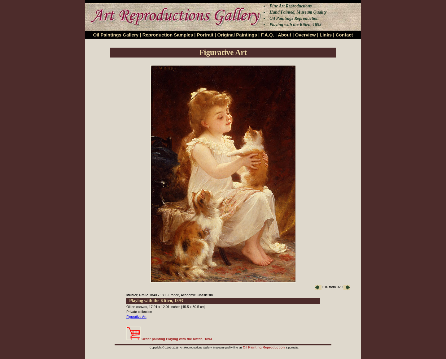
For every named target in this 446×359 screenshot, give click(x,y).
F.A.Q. (267, 34)
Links (326, 34)
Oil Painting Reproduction (264, 347)
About (284, 34)
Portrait (205, 34)
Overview (305, 34)
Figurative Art (136, 316)
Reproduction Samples (167, 34)
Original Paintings (237, 34)
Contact (344, 34)
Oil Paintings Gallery (115, 34)
